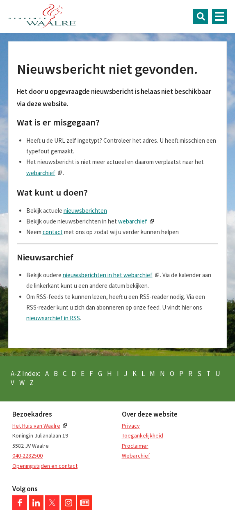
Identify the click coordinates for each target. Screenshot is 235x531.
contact (53, 232)
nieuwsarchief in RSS (53, 318)
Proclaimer (135, 445)
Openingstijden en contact (45, 465)
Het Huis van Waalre (36, 425)
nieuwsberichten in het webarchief (108, 275)
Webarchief (136, 455)
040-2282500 (27, 455)
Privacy (131, 425)
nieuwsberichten (85, 210)
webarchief (40, 173)
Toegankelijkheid (142, 435)
